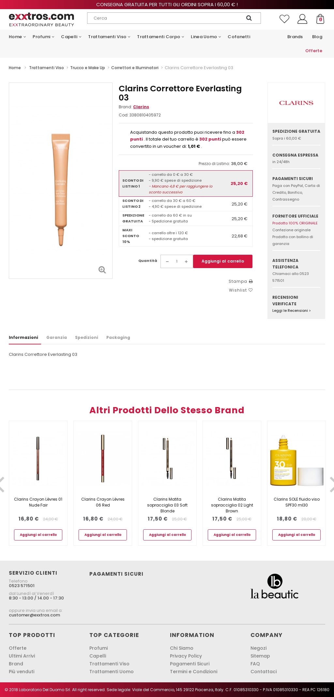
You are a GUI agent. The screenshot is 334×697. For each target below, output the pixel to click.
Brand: (134, 107)
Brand (16, 663)
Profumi (98, 648)
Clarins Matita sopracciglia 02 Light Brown (232, 505)
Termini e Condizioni (193, 671)
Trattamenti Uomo (111, 671)
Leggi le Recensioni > (291, 310)
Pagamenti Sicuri (189, 663)
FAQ (255, 663)
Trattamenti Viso (109, 663)
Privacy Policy (186, 656)
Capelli (97, 656)
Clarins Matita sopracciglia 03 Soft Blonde (167, 505)
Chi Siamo (181, 648)
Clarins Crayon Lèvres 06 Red (103, 502)
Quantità (147, 260)
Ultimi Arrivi (22, 656)
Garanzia (56, 337)
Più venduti (21, 671)
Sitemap (260, 656)
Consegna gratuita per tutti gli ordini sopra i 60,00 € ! (167, 4)
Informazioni (23, 337)
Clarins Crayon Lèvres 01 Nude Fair (38, 502)
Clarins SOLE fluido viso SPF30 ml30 (297, 502)
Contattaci (263, 671)
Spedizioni (86, 337)
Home (15, 67)
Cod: (124, 115)
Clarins (141, 107)
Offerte (17, 648)
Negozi (258, 648)
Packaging (118, 337)
